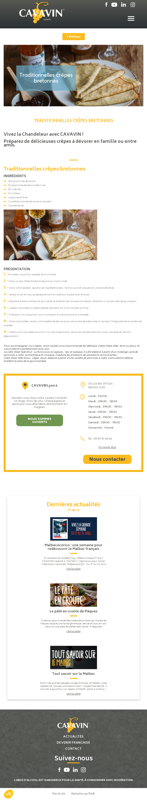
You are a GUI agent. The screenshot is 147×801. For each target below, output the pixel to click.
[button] (8, 794)
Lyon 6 (47, 20)
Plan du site (58, 793)
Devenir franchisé (73, 742)
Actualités (73, 736)
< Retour (73, 37)
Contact (73, 749)
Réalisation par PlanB (83, 793)
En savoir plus (107, 448)
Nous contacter (107, 460)
